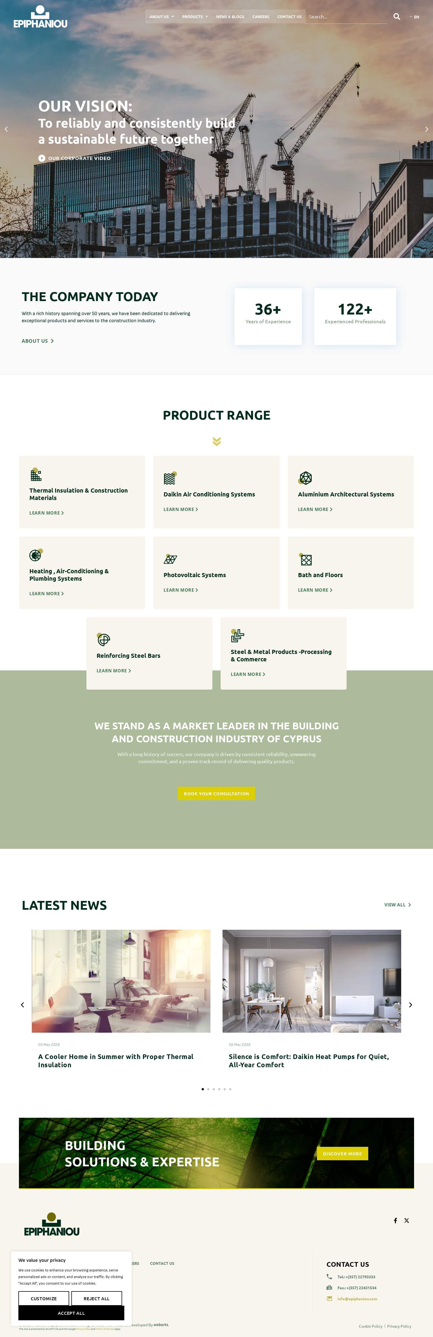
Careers (260, 16)
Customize (44, 1298)
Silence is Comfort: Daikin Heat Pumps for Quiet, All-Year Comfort (309, 1060)
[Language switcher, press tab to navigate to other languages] (414, 16)
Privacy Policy (83, 1329)
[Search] (396, 16)
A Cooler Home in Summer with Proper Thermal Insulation (116, 1060)
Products (195, 16)
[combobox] (346, 16)
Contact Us (289, 16)
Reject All (96, 1298)
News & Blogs (230, 16)
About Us (162, 16)
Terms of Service (105, 1329)
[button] (6, 129)
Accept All (71, 1313)
